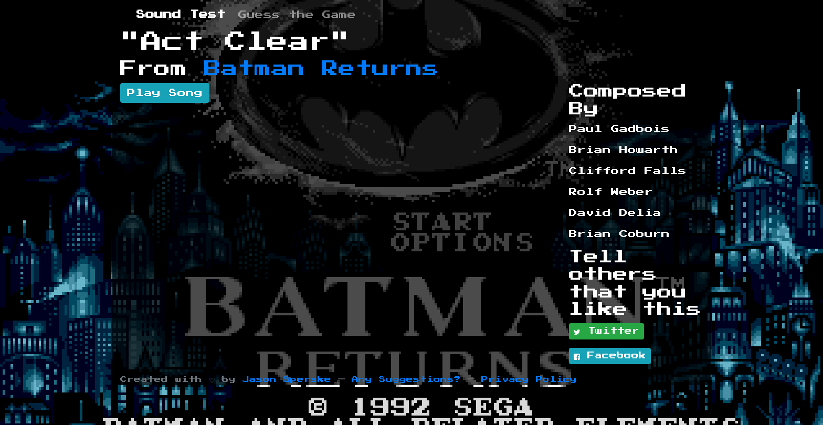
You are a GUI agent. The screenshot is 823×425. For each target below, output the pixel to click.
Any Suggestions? (406, 379)
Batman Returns (321, 68)
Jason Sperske (286, 379)
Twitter (606, 331)
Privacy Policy (529, 379)
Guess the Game (297, 14)
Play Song (165, 93)
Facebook (610, 356)
